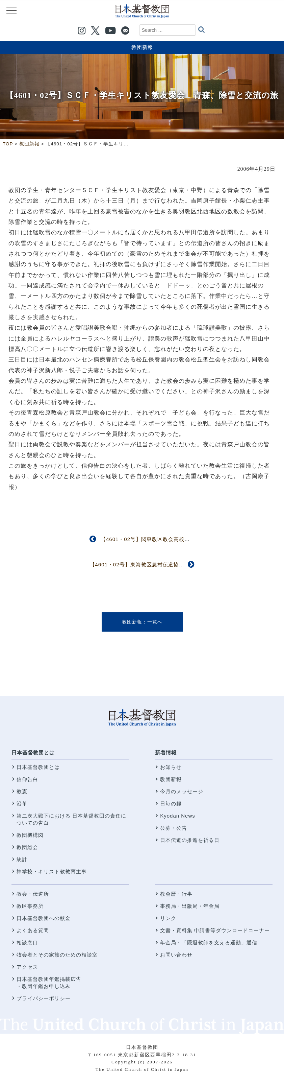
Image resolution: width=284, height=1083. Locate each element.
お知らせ (171, 767)
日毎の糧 (171, 803)
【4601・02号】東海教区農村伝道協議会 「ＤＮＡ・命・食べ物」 (172, 564)
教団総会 (27, 847)
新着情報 (166, 752)
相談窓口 (27, 942)
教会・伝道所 (33, 894)
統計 (22, 859)
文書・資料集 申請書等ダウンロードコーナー (215, 930)
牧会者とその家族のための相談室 (57, 955)
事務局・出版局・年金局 (190, 906)
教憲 (22, 791)
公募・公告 (173, 828)
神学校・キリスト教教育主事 (52, 871)
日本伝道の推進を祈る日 (190, 840)
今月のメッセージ (181, 791)
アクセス (27, 967)
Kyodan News (177, 816)
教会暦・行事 (176, 894)
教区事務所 (30, 906)
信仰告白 (27, 779)
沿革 (22, 803)
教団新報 (142, 47)
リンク (168, 918)
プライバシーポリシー (44, 998)
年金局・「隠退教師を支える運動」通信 (208, 942)
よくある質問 (33, 930)
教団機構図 (30, 835)
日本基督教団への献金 (44, 918)
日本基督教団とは (33, 752)
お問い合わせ (176, 955)
